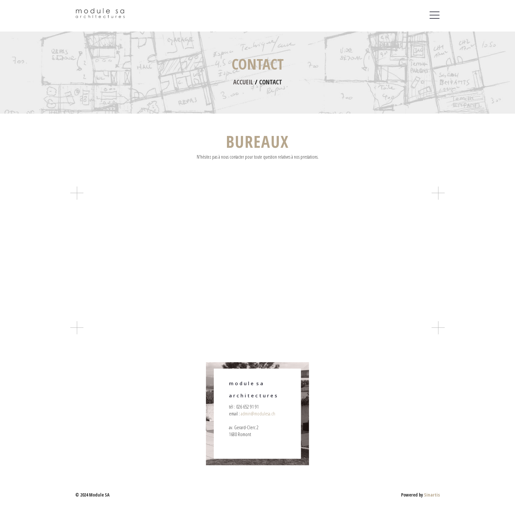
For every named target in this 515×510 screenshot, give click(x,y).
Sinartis (432, 495)
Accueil (243, 82)
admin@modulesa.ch (258, 413)
